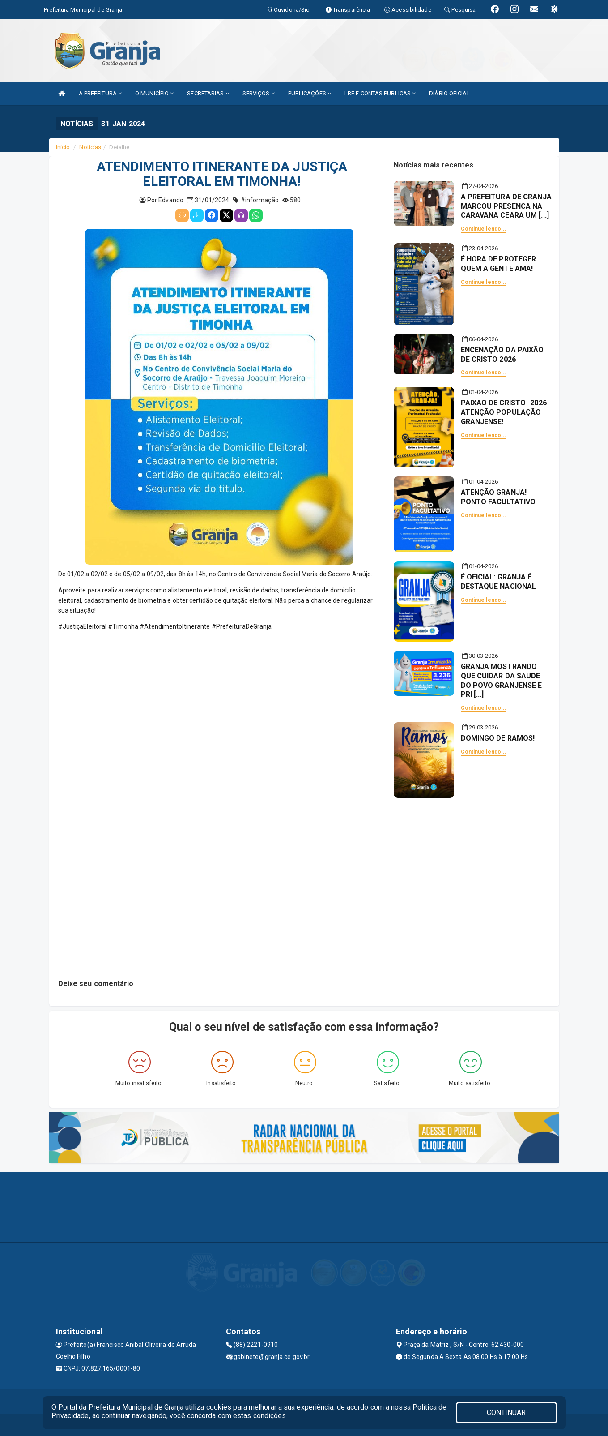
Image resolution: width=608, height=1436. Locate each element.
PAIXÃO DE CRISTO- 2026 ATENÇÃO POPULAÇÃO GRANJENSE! (504, 412)
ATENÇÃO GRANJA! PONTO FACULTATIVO (498, 497)
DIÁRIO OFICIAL (449, 93)
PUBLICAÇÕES (309, 93)
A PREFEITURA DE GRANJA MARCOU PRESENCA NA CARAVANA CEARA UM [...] (506, 206)
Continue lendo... (484, 229)
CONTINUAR (506, 1412)
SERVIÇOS (258, 93)
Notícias (90, 147)
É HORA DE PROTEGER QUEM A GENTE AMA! (498, 264)
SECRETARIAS (208, 93)
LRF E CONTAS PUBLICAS (380, 93)
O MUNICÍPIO (154, 93)
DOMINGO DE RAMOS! (498, 738)
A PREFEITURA (100, 93)
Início (63, 147)
